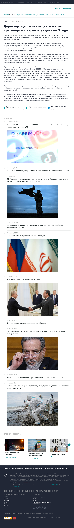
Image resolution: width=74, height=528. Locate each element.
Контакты (7, 468)
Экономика (24, 15)
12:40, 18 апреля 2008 (17, 21)
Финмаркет (51, 2)
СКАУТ (6, 502)
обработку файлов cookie (24, 482)
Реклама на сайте (50, 468)
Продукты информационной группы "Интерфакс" (31, 490)
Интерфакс (37, 8)
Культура (35, 15)
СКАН (34, 499)
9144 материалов (10, 457)
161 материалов (55, 457)
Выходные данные (32, 519)
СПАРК (6, 498)
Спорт (30, 15)
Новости (51, 15)
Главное (6, 15)
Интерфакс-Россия (40, 2)
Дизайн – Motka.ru (55, 517)
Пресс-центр (29, 468)
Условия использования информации (36, 517)
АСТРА (6, 505)
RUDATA (35, 500)
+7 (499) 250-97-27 (14, 486)
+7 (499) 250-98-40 (54, 485)
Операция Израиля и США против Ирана (35, 454)
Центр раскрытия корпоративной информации (42, 503)
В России (12, 15)
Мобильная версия (7, 2)
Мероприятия (62, 468)
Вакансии (38, 468)
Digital (46, 15)
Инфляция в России (57, 454)
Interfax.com (30, 2)
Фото (62, 15)
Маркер (6, 504)
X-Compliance (7, 500)
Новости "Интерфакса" (39, 497)
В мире (18, 15)
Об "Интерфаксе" (19, 2)
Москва (41, 15)
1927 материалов (33, 458)
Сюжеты (57, 15)
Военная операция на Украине (13, 454)
